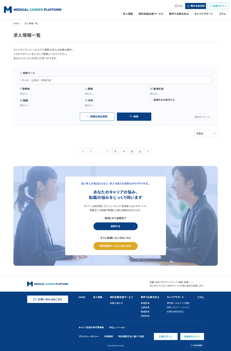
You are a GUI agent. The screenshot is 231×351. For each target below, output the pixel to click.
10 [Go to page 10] (131, 151)
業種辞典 (145, 303)
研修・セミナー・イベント (178, 307)
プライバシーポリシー (89, 336)
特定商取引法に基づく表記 (131, 336)
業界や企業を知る (179, 13)
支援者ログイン (192, 336)
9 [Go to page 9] (123, 151)
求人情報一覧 (31, 23)
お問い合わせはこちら (47, 299)
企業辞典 (145, 307)
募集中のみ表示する (162, 99)
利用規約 (108, 336)
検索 (134, 116)
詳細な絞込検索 (97, 116)
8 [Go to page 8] (115, 151)
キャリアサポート (203, 13)
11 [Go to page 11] (140, 151)
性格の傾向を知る (175, 311)
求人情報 (128, 13)
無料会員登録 (195, 6)
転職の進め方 (116, 303)
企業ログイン (166, 336)
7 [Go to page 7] (107, 151)
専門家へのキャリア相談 (178, 303)
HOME (16, 23)
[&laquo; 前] (83, 151)
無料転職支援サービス (151, 13)
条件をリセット (202, 116)
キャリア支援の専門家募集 (91, 327)
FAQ (179, 6)
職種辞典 (145, 311)
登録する (115, 226)
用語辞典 (145, 315)
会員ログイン (218, 6)
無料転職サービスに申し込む (115, 246)
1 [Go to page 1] (91, 151)
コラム (222, 13)
